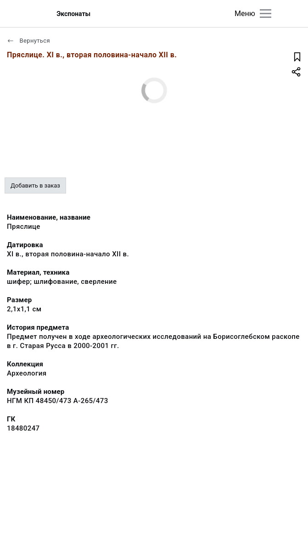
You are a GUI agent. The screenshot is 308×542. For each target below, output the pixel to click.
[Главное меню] (265, 13)
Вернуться (28, 40)
